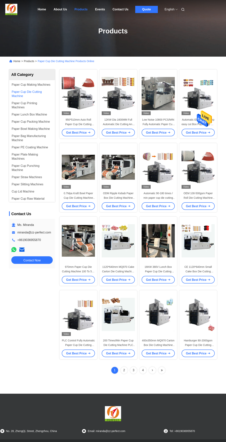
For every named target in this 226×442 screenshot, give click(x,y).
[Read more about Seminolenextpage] (152, 370)
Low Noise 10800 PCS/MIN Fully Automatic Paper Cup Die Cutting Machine (158, 124)
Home (42, 9)
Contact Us (120, 9)
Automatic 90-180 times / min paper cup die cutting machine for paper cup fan (158, 198)
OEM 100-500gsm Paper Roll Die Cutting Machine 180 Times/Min (198, 198)
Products (81, 9)
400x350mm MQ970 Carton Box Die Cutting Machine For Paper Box (158, 345)
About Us (60, 9)
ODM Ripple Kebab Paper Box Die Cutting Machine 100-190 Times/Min (118, 198)
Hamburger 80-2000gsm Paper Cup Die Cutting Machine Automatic (198, 345)
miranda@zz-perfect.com (34, 232)
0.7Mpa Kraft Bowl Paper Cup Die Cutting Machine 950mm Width (78, 198)
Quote (146, 9)
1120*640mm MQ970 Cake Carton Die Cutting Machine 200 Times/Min (118, 271)
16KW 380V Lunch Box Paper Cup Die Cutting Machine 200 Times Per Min (158, 271)
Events (100, 9)
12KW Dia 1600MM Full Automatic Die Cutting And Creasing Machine (118, 124)
